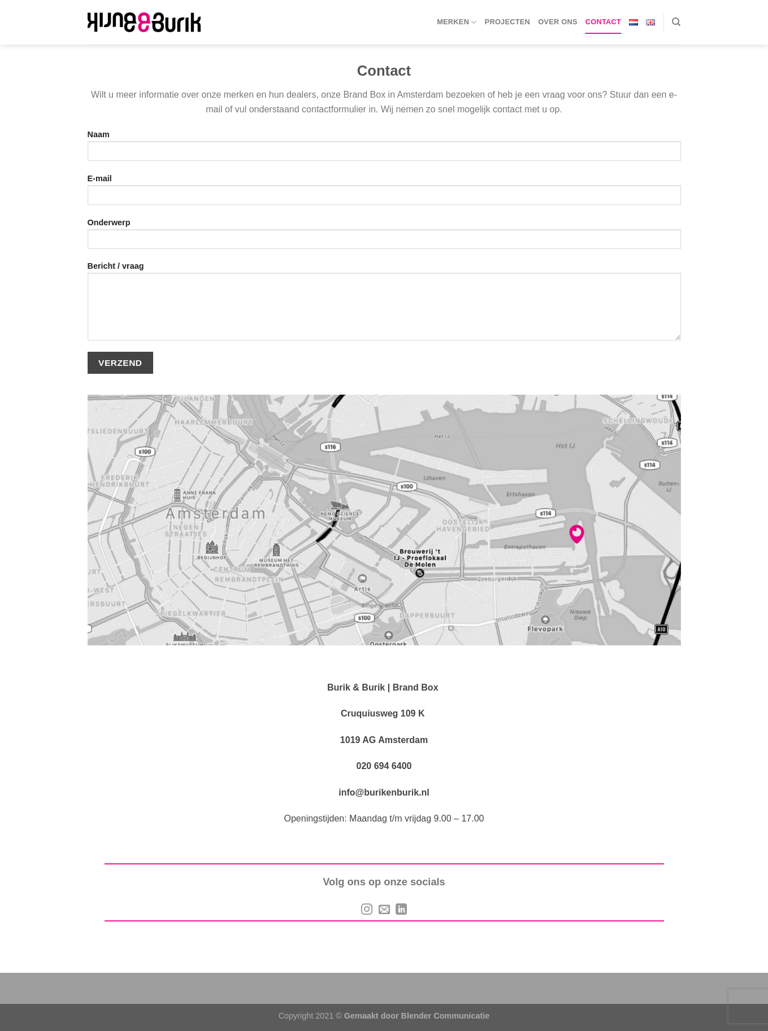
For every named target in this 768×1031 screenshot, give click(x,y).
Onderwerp (384, 237)
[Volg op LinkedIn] (401, 910)
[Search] (676, 22)
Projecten (508, 22)
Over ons (558, 22)
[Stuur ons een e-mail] (383, 910)
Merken (456, 22)
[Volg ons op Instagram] (366, 910)
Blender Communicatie (445, 1015)
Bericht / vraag (384, 304)
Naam (384, 149)
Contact (603, 22)
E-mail (384, 193)
